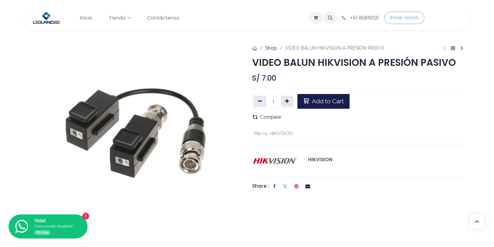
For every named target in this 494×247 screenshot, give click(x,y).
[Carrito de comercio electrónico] (315, 17)
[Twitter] (285, 186)
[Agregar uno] (287, 101)
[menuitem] (86, 18)
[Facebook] (274, 186)
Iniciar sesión (404, 17)
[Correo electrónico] (307, 186)
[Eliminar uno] (260, 101)
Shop (271, 48)
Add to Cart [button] (323, 101)
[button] (330, 17)
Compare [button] (266, 117)
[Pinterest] (296, 186)
